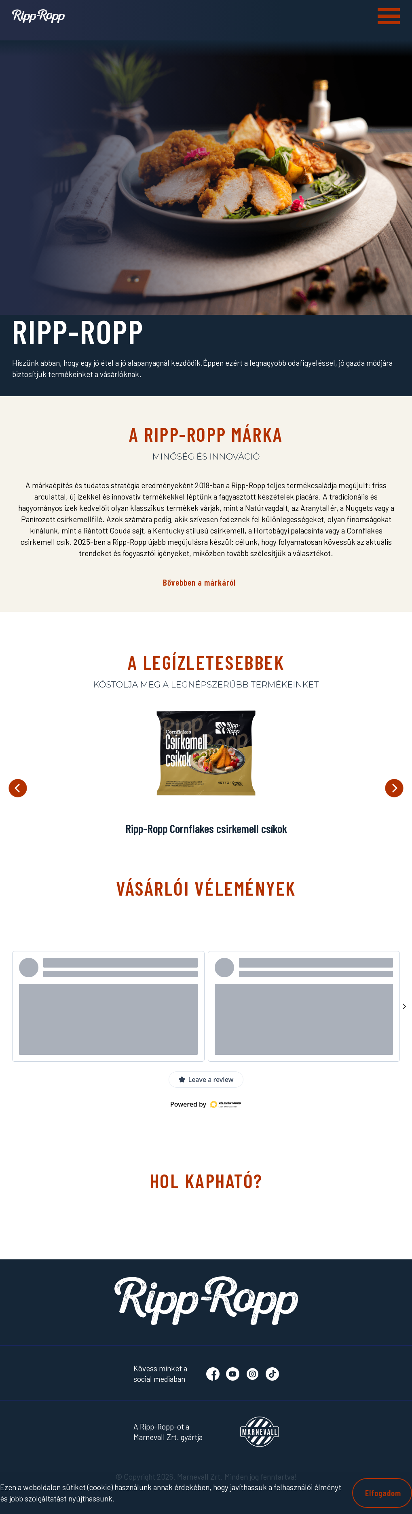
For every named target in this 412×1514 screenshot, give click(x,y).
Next (394, 788)
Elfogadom (383, 1493)
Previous (17, 788)
